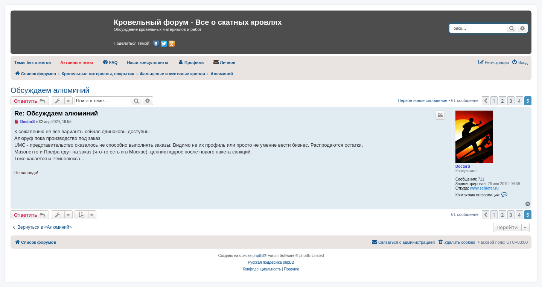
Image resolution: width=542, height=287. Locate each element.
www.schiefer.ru (484, 188)
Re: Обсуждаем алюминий (56, 113)
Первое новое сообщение (423, 100)
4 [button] (519, 100)
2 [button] (502, 100)
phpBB (258, 256)
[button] (485, 100)
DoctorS (462, 166)
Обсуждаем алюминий (50, 90)
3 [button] (511, 100)
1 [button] (494, 100)
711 (481, 179)
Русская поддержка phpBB (271, 262)
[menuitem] (32, 62)
